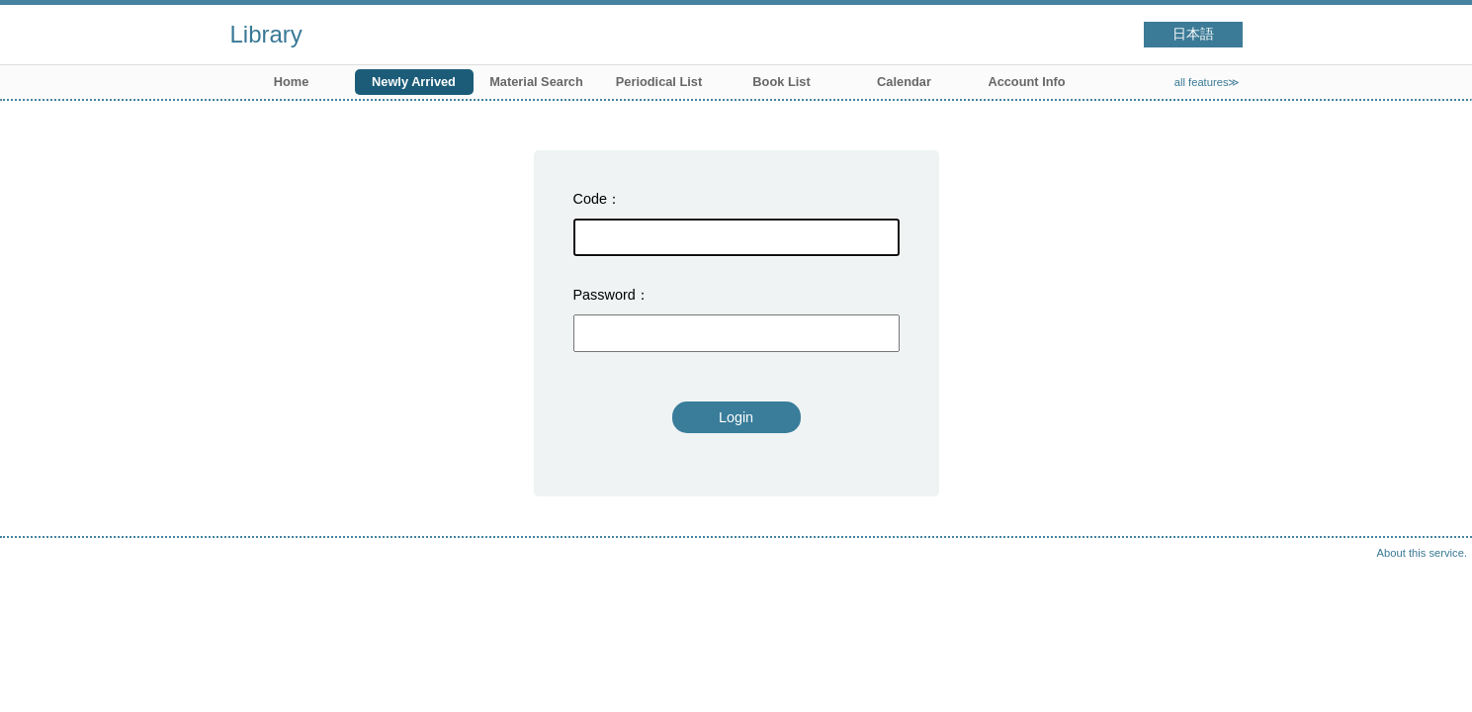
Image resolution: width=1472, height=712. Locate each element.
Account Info (1026, 81)
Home (291, 81)
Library (266, 34)
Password (604, 295)
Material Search (536, 81)
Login (736, 417)
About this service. (1422, 553)
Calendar (904, 81)
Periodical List (659, 81)
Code (590, 199)
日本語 (1193, 34)
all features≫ (1207, 82)
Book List (781, 81)
